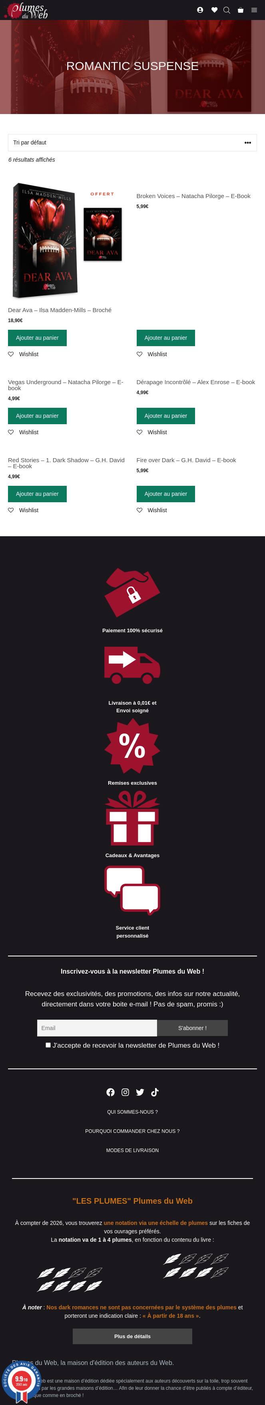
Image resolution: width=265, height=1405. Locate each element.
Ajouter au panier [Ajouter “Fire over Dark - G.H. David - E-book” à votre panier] (166, 494)
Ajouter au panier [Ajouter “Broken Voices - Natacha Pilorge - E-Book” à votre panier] (166, 338)
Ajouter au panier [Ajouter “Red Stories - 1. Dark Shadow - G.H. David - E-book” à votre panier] (37, 494)
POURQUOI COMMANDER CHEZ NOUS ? (132, 1131)
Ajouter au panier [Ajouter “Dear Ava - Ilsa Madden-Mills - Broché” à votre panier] (37, 338)
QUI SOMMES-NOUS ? (132, 1112)
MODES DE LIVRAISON (132, 1150)
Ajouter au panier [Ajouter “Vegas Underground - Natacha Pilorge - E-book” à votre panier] (37, 416)
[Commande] (132, 142)
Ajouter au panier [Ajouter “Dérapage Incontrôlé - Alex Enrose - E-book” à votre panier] (166, 416)
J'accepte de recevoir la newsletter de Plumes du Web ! (132, 1045)
